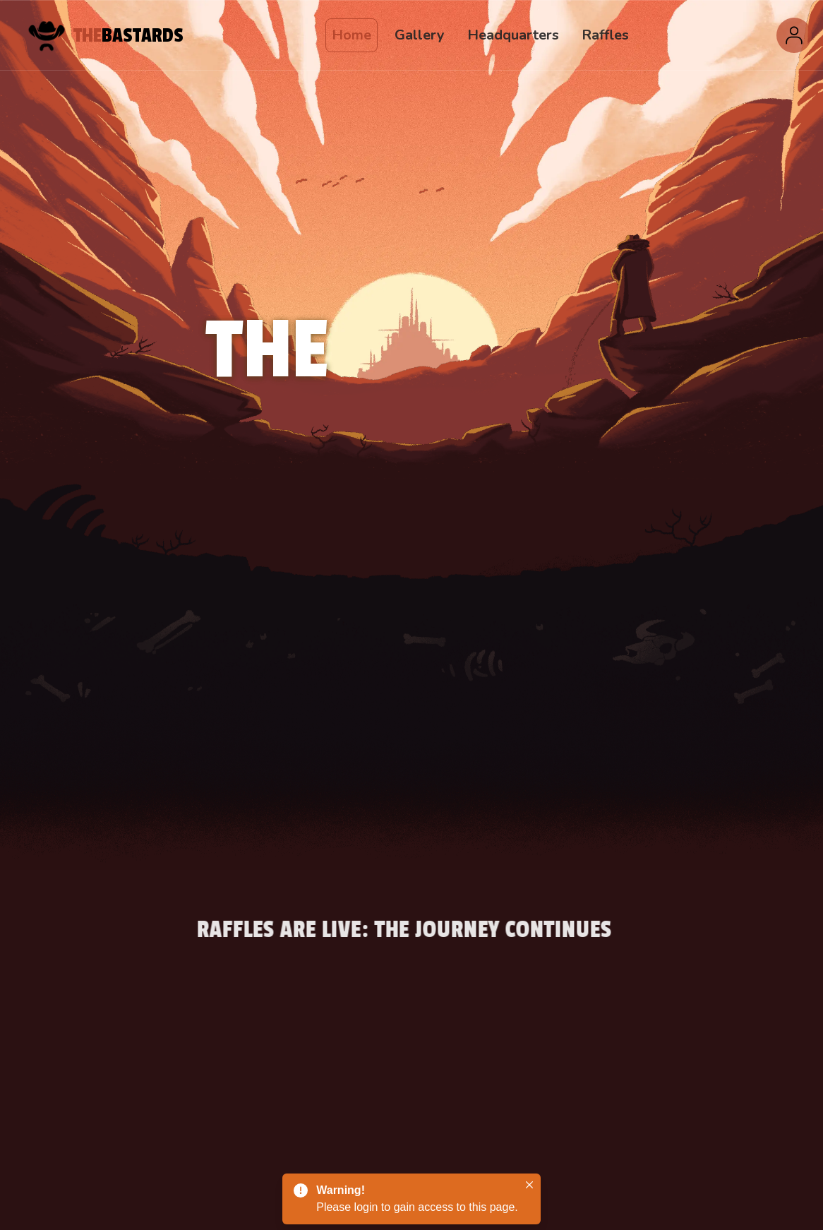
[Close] (529, 1184)
